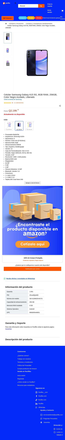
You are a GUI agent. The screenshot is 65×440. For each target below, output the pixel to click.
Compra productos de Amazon (27, 368)
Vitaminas (46, 18)
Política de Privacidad (24, 365)
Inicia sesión (21, 375)
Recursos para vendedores (26, 385)
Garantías (8, 329)
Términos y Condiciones (25, 362)
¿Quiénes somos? (23, 355)
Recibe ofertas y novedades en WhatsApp (20, 278)
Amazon (22, 18)
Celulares (52, 18)
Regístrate (20, 379)
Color (6, 120)
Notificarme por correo (32, 269)
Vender (31, 18)
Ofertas (38, 18)
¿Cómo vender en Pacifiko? (26, 382)
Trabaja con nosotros (24, 359)
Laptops (57, 18)
